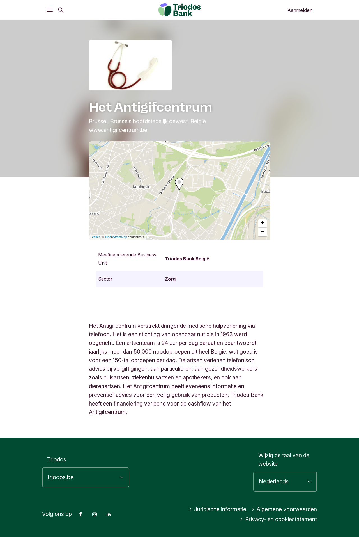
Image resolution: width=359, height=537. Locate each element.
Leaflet (95, 237)
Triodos (56, 459)
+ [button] (262, 223)
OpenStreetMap (116, 237)
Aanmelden (299, 10)
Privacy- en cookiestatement (278, 519)
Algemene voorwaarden (284, 509)
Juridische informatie (218, 509)
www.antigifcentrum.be (118, 130)
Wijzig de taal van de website (283, 459)
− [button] (262, 232)
